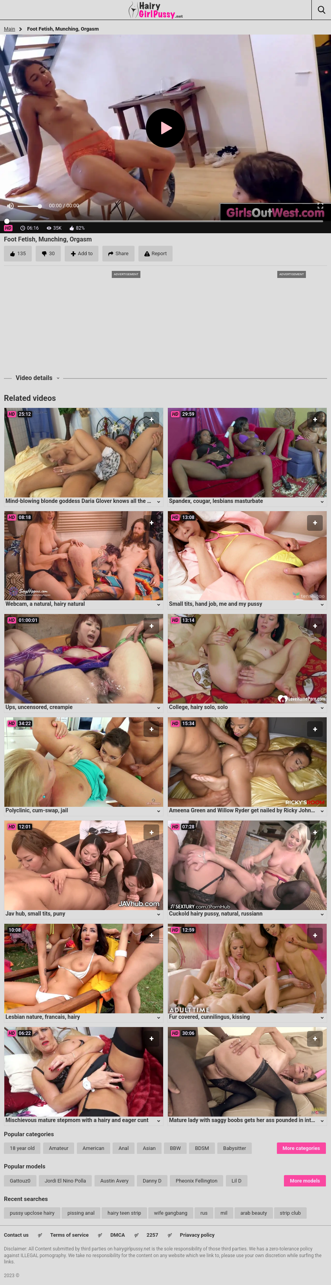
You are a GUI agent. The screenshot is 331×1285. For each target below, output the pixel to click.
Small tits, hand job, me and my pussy (215, 604)
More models (305, 1181)
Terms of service (69, 1235)
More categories (301, 1148)
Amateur (59, 1148)
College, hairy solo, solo (198, 707)
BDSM (202, 1148)
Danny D (152, 1181)
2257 (152, 1235)
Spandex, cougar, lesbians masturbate (216, 501)
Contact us (16, 1235)
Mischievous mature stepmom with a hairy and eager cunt (76, 1120)
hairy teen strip (124, 1213)
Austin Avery (114, 1181)
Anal (123, 1148)
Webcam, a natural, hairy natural (45, 604)
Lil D (237, 1181)
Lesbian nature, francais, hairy (42, 1017)
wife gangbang (170, 1213)
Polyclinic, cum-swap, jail (36, 810)
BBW (175, 1148)
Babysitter (234, 1148)
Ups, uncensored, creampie (39, 707)
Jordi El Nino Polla (65, 1181)
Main (9, 29)
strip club (290, 1213)
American (93, 1148)
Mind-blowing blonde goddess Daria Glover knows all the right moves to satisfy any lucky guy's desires (132, 501)
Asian (149, 1148)
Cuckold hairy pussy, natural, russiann (215, 913)
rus (203, 1213)
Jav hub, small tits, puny (35, 913)
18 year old (22, 1148)
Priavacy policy (197, 1235)
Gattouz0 (20, 1181)
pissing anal (81, 1213)
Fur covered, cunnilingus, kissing (209, 1017)
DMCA (117, 1235)
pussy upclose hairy (32, 1213)
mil (223, 1213)
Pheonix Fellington (196, 1181)
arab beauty (253, 1213)
